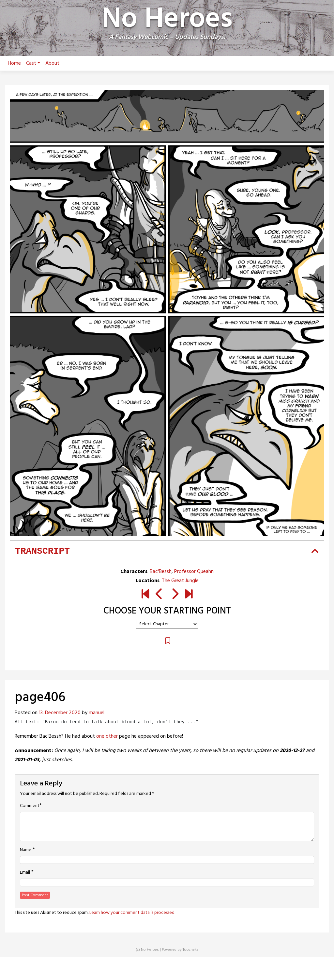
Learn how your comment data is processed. (132, 912)
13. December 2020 (60, 713)
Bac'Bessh (161, 571)
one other (107, 736)
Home (14, 63)
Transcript (42, 551)
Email (25, 872)
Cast (33, 63)
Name (25, 850)
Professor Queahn (194, 571)
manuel (96, 713)
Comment (29, 806)
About (52, 63)
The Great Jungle (180, 581)
